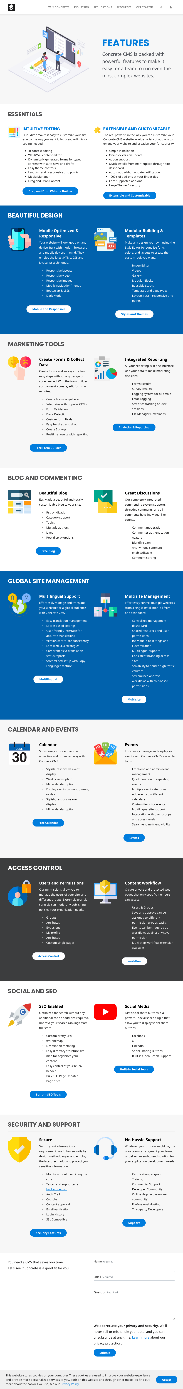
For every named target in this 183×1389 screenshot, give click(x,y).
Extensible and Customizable (129, 195)
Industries (81, 7)
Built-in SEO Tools (48, 1094)
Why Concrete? (59, 7)
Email (97, 1277)
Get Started (144, 7)
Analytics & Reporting (134, 427)
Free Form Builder (48, 448)
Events (134, 838)
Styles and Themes (134, 314)
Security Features (48, 1233)
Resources (124, 7)
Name (98, 1261)
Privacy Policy (70, 1385)
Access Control (48, 956)
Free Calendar (48, 823)
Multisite (134, 699)
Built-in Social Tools (134, 1069)
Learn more (140, 1337)
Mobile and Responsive (48, 309)
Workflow (134, 961)
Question (100, 1292)
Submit (105, 1353)
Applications (102, 7)
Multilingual (48, 679)
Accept (166, 1381)
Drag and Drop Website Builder (50, 191)
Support (134, 1223)
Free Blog (48, 551)
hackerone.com (56, 1189)
